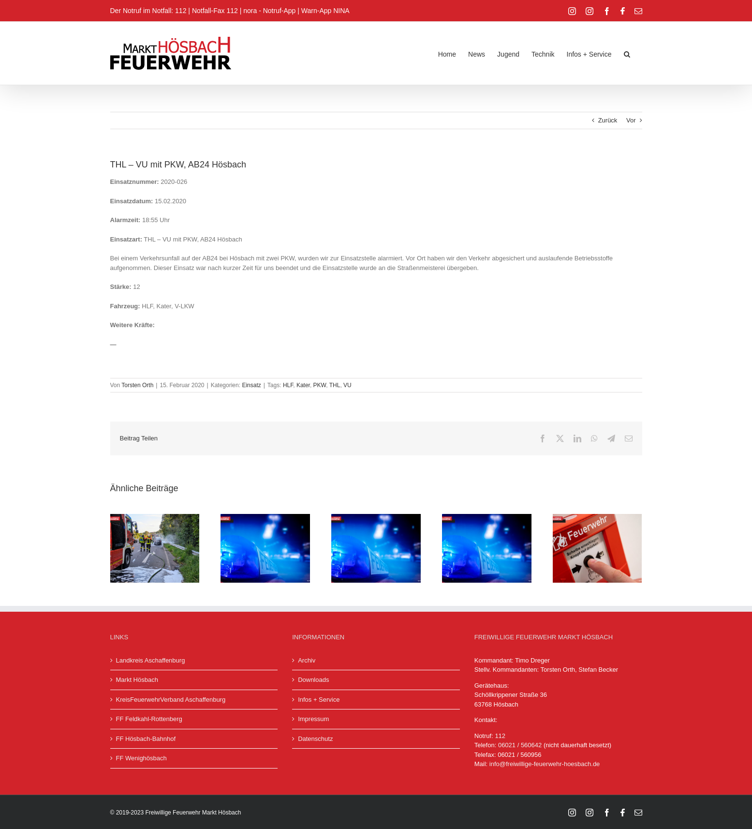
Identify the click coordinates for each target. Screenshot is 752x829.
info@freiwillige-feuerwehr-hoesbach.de (544, 764)
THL (334, 385)
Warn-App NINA (325, 11)
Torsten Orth (137, 385)
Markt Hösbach (137, 679)
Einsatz (251, 385)
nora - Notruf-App (269, 11)
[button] (627, 53)
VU (347, 385)
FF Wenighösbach (141, 758)
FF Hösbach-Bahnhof (146, 738)
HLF (288, 385)
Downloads (313, 679)
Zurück (608, 120)
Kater (303, 385)
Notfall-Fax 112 (215, 11)
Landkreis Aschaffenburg (150, 660)
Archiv (306, 660)
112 (500, 735)
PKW (319, 385)
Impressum (313, 719)
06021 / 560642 (520, 745)
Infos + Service (318, 699)
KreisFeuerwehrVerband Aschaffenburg (171, 699)
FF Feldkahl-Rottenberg (149, 719)
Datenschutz (315, 738)
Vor (631, 120)
